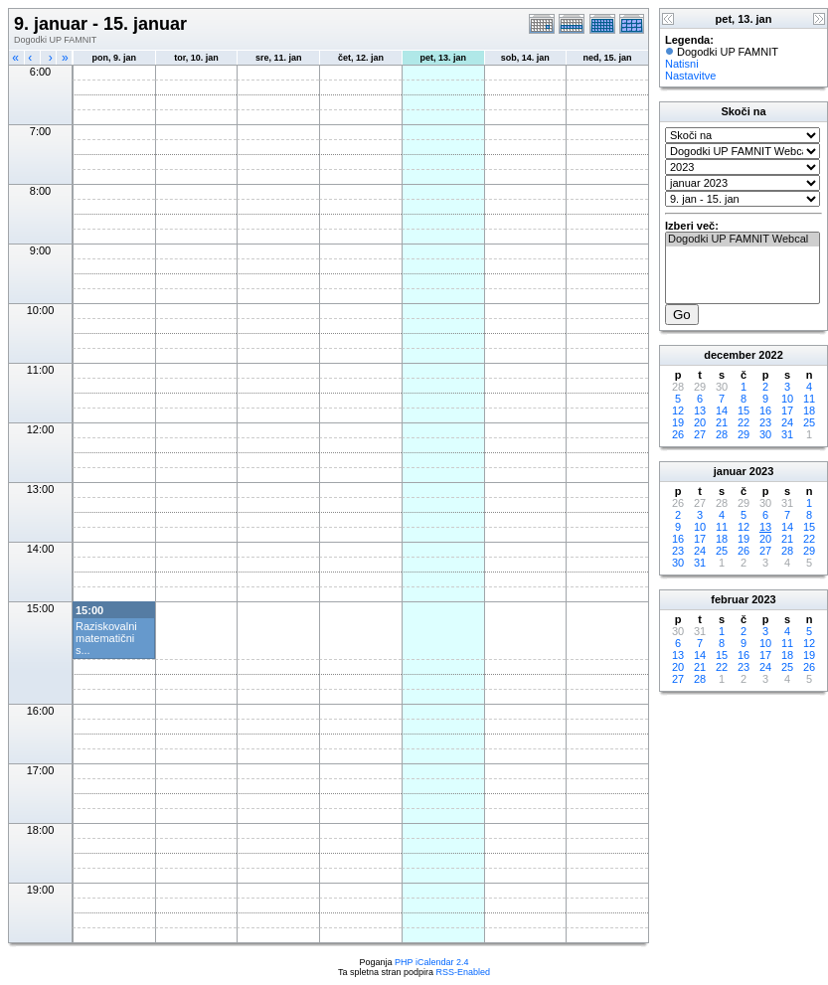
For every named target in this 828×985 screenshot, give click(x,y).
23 (765, 422)
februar (729, 599)
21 (722, 422)
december (729, 355)
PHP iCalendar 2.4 (431, 962)
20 (700, 422)
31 (787, 434)
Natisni (682, 64)
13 (700, 410)
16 (765, 410)
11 (809, 399)
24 (787, 422)
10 (787, 399)
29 (743, 434)
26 (678, 434)
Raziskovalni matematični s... (106, 638)
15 (743, 410)
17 (787, 410)
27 (700, 434)
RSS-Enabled (463, 972)
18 (809, 410)
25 (809, 422)
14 (722, 410)
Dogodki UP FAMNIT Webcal (742, 239)
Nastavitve (690, 76)
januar (730, 471)
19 (678, 422)
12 (678, 410)
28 (722, 434)
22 (743, 422)
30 (765, 434)
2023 (761, 471)
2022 (770, 355)
